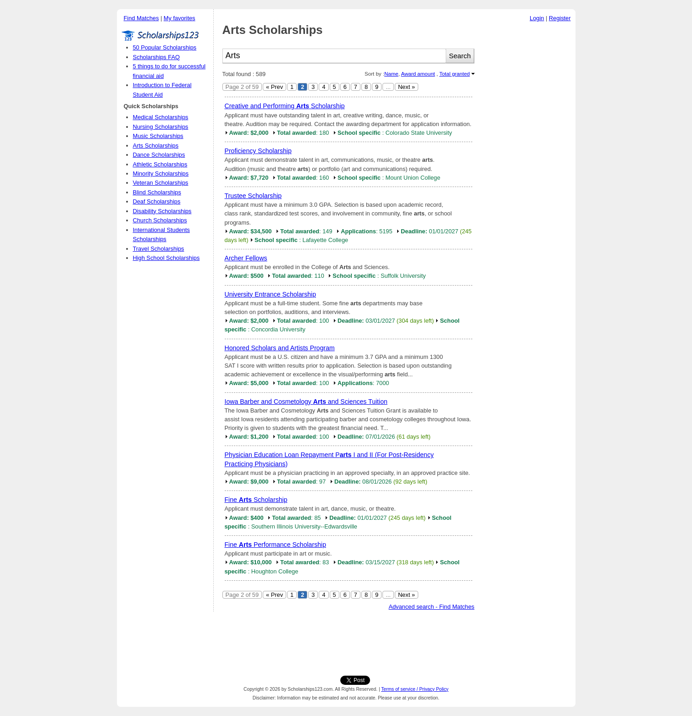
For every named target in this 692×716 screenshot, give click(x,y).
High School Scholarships (166, 257)
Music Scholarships (158, 135)
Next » (406, 86)
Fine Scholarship (256, 499)
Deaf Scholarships (157, 201)
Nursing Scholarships (160, 126)
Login (537, 18)
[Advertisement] (527, 164)
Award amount (418, 74)
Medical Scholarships (160, 117)
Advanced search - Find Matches (431, 606)
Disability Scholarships (162, 211)
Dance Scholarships (159, 154)
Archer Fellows (246, 258)
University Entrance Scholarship (270, 294)
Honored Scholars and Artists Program (280, 348)
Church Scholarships (160, 220)
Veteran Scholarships (160, 182)
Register (560, 18)
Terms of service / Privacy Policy (414, 689)
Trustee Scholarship (253, 195)
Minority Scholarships (161, 173)
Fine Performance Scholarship (275, 544)
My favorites (179, 18)
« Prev (274, 86)
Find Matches (141, 18)
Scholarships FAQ (156, 57)
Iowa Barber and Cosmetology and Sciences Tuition (306, 401)
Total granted (454, 74)
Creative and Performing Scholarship (285, 106)
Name (391, 74)
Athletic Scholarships (160, 164)
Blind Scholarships (157, 192)
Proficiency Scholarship (258, 150)
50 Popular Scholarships (165, 47)
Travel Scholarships (158, 248)
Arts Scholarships (156, 145)
